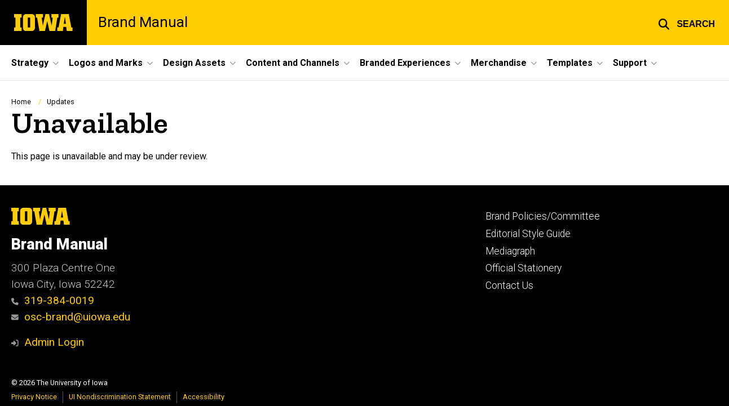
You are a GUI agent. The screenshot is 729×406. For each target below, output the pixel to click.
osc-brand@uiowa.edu (70, 316)
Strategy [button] (29, 62)
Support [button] (630, 62)
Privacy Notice (34, 396)
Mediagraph (510, 251)
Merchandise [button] (499, 62)
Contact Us (509, 285)
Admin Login (54, 342)
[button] (686, 22)
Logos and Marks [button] (106, 62)
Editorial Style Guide (528, 233)
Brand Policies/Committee (542, 216)
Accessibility (203, 396)
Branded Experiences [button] (405, 62)
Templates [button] (570, 62)
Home (21, 101)
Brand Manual (143, 22)
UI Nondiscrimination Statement (120, 396)
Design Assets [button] (194, 62)
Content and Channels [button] (292, 62)
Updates (60, 101)
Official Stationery (523, 268)
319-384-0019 (52, 300)
